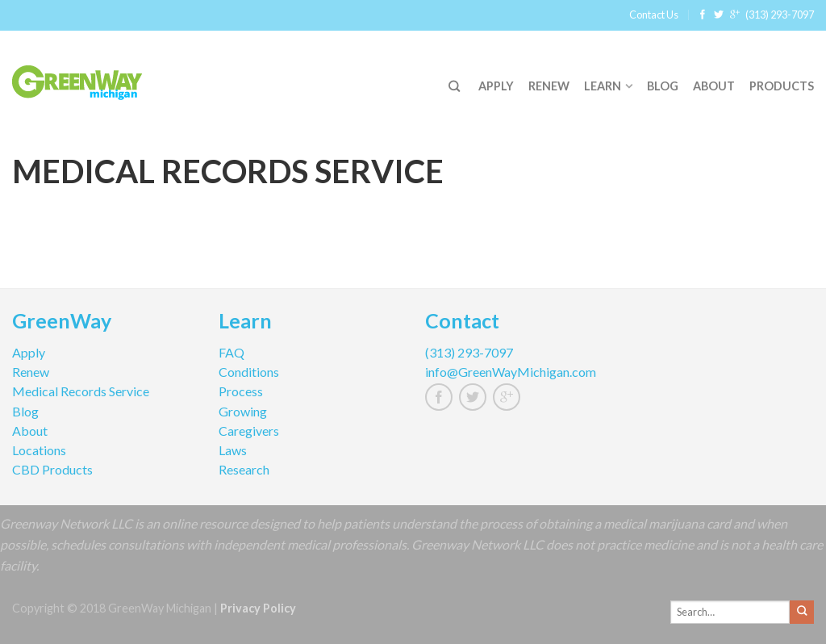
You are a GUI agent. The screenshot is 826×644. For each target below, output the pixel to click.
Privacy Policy (258, 608)
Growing (243, 411)
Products (781, 86)
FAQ (231, 352)
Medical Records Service (80, 391)
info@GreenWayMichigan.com (510, 371)
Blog (662, 86)
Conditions (249, 371)
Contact (462, 322)
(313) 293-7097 (779, 14)
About (714, 86)
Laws (233, 450)
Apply (496, 86)
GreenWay (61, 322)
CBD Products (52, 469)
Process (241, 391)
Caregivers (249, 430)
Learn (602, 86)
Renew (548, 86)
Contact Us (653, 14)
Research (244, 469)
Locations (39, 450)
